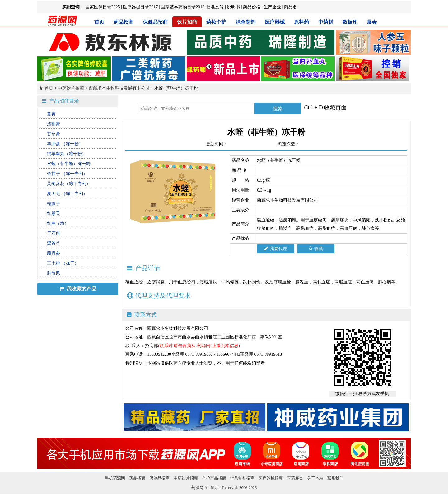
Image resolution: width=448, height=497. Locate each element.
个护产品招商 (214, 478)
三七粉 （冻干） (63, 263)
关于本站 (315, 478)
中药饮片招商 (71, 88)
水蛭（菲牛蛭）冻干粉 (69, 163)
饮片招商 (187, 22)
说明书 (233, 7)
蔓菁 (51, 114)
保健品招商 (155, 22)
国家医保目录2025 (102, 7)
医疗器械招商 (271, 478)
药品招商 (123, 22)
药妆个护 (216, 22)
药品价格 (251, 7)
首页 (99, 22)
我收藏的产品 (77, 288)
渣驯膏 (53, 124)
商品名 (290, 7)
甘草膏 (53, 134)
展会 (372, 22)
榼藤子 (53, 203)
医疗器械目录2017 (140, 7)
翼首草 (53, 243)
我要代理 (275, 248)
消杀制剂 (245, 22)
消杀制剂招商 (242, 478)
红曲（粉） (58, 223)
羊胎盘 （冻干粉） (65, 144)
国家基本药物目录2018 (182, 7)
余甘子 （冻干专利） (67, 173)
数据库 (350, 22)
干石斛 (53, 233)
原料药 (301, 22)
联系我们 (335, 478)
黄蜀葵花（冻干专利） (69, 183)
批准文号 (215, 7)
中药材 (325, 22)
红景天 (53, 213)
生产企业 (272, 7)
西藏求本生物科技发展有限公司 (119, 88)
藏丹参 (53, 253)
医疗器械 (275, 22)
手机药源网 (115, 478)
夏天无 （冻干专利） (67, 193)
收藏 (316, 248)
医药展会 (295, 478)
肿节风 (53, 273)
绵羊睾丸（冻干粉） (66, 153)
